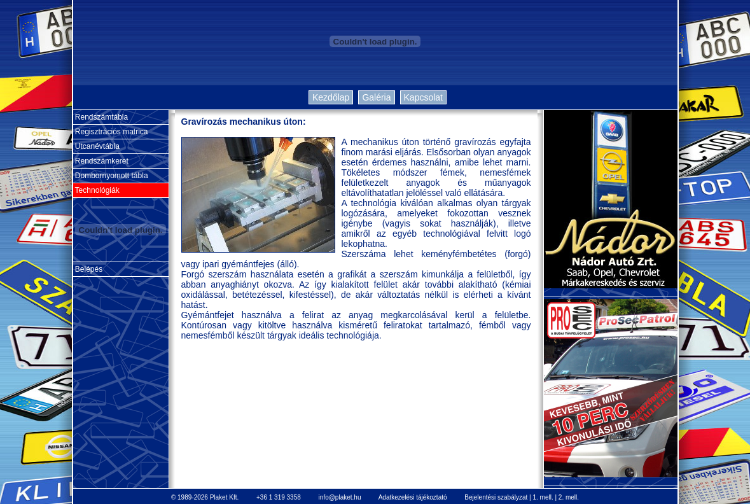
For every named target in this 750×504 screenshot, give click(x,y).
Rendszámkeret (100, 161)
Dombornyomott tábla (110, 175)
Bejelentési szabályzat (495, 497)
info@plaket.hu (340, 497)
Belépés (88, 269)
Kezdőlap (330, 97)
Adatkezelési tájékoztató (412, 497)
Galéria (376, 97)
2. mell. (569, 497)
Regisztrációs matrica (110, 131)
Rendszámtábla (100, 117)
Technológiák (96, 190)
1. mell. (542, 497)
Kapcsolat (423, 97)
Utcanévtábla (96, 146)
